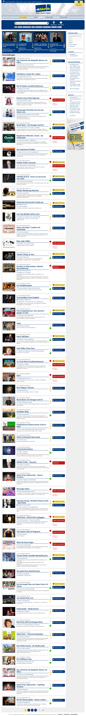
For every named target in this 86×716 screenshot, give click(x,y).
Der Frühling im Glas (74, 64)
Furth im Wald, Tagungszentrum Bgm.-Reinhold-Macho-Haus (31, 429)
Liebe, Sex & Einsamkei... (75, 67)
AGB (20, 2)
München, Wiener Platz (23, 193)
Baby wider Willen (74, 106)
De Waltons (72, 79)
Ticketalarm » (55, 104)
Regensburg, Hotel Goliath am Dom (26, 661)
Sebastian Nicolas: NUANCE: (24, 505)
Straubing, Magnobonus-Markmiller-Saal (27, 479)
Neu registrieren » (72, 46)
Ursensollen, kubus (22, 439)
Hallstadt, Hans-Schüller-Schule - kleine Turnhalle (29, 217)
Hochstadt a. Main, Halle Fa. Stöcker (26, 243)
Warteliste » (54, 103)
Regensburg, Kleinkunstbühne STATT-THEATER (28, 114)
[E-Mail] (74, 38)
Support (25, 2)
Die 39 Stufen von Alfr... (75, 108)
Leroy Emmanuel (73, 76)
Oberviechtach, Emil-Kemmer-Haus (26, 65)
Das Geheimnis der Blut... (75, 102)
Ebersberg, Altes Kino (23, 390)
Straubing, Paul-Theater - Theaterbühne (27, 140)
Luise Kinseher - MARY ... (75, 109)
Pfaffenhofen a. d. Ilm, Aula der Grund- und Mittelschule (30, 301)
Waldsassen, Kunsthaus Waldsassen (26, 339)
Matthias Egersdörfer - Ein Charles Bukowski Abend (9, 45)
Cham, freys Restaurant (23, 232)
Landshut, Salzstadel (22, 206)
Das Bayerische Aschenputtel (23, 44)
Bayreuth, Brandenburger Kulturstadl (26, 491)
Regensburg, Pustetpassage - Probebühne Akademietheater (31, 351)
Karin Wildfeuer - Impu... (75, 66)
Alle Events (23, 17)
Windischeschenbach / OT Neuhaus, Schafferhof (29, 127)
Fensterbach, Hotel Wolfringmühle (25, 674)
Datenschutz (67, 714)
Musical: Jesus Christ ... (75, 111)
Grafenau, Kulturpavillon (23, 414)
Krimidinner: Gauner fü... (75, 103)
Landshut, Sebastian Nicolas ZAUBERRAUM (28, 507)
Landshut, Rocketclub (23, 451)
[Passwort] (74, 40)
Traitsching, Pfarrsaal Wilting (24, 545)
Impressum (39, 2)
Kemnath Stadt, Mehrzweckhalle (25, 181)
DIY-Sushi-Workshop (74, 78)
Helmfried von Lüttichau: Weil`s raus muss (56, 45)
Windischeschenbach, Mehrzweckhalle (26, 165)
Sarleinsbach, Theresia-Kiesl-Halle (25, 315)
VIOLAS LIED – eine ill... (75, 73)
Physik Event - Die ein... (75, 105)
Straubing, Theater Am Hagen (24, 100)
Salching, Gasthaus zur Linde (24, 76)
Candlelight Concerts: (22, 204)
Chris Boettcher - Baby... (75, 84)
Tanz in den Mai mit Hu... (75, 69)
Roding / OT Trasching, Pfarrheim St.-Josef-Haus (29, 624)
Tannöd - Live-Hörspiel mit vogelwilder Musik (40, 44)
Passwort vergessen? (72, 44)
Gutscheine (63, 17)
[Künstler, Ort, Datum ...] (31, 23)
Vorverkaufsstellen (10, 2)
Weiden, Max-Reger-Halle (23, 600)
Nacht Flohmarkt (73, 97)
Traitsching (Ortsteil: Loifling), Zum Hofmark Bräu (29, 288)
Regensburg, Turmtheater (23, 88)
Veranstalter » (73, 54)
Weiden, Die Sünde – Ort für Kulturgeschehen (28, 152)
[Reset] (48, 23)
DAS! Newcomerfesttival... (75, 81)
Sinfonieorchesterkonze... (75, 75)
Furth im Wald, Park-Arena (24, 648)
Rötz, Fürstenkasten (22, 534)
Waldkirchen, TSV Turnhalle (24, 272)
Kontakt (33, 2)
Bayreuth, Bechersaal (23, 558)
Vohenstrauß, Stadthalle (23, 364)
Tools (29, 2)
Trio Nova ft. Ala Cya (74, 72)
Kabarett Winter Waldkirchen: (24, 270)
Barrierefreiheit (74, 714)
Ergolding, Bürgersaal (23, 689)
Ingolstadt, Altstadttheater (24, 573)
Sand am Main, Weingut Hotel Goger (26, 589)
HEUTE (36, 17)
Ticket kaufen (58, 61)
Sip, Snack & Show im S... (75, 70)
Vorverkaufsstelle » (74, 55)
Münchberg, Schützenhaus (24, 464)
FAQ (17, 2)
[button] (70, 42)
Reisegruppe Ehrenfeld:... (75, 112)
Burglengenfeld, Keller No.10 (24, 378)
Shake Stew (72, 82)
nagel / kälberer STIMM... (75, 85)
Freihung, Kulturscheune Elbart (25, 402)
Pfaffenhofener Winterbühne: (24, 299)
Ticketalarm (49, 17)
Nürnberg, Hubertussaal (23, 257)
